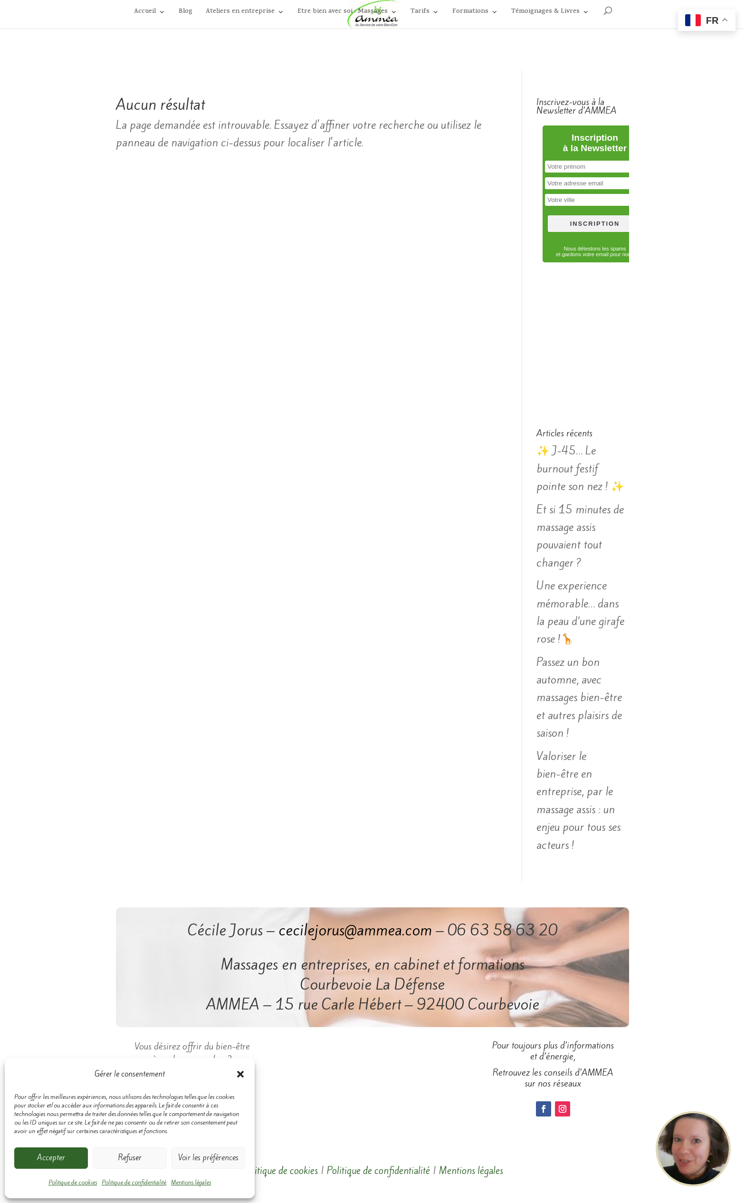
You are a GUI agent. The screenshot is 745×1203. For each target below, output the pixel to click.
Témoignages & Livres (545, 13)
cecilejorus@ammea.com (355, 930)
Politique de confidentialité (134, 1182)
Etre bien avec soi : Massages (342, 13)
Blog (185, 13)
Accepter (51, 1158)
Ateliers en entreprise (240, 13)
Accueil (145, 13)
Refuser (130, 1158)
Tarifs (420, 13)
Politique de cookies (72, 1182)
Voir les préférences (208, 1158)
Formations (470, 13)
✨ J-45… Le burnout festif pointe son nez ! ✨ (580, 468)
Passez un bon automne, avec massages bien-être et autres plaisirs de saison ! (579, 697)
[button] (240, 1074)
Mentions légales (191, 1182)
